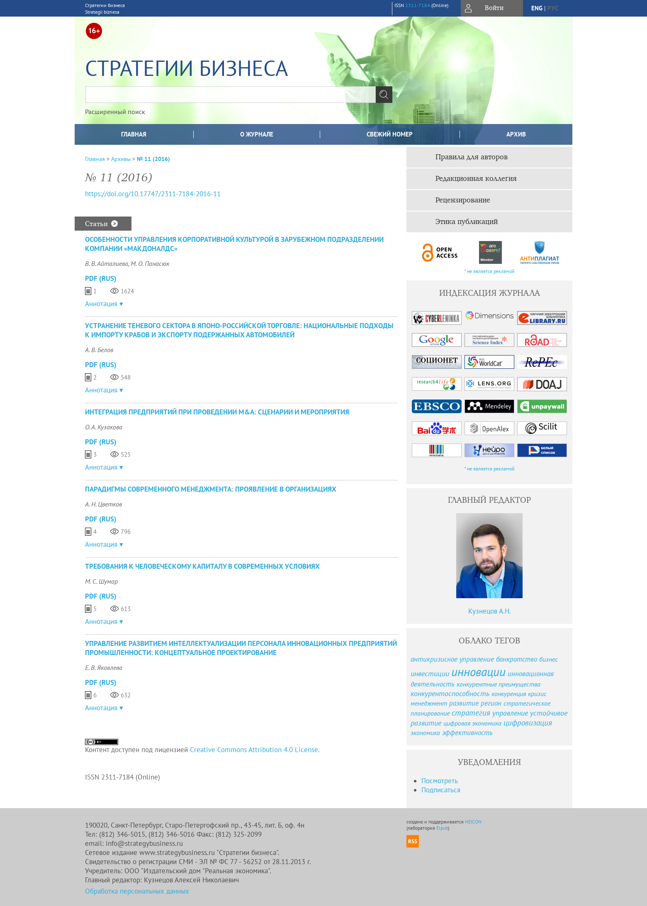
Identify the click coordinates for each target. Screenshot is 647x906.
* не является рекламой (490, 271)
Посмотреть (439, 780)
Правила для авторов (471, 157)
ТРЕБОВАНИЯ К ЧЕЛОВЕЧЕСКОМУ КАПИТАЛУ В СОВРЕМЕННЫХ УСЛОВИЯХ (202, 566)
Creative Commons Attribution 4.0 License (254, 749)
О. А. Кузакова (103, 427)
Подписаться (440, 789)
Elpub (442, 828)
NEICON (473, 821)
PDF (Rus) (101, 278)
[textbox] (230, 94)
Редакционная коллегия (476, 179)
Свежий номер (390, 134)
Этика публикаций (466, 222)
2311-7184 (417, 5)
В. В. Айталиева (106, 263)
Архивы (121, 159)
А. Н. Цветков (103, 504)
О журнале (256, 134)
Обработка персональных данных (137, 891)
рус (552, 8)
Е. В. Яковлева (103, 667)
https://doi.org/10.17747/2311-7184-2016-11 (153, 193)
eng (536, 8)
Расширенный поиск (115, 111)
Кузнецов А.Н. (489, 611)
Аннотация (101, 303)
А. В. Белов (99, 350)
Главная (133, 134)
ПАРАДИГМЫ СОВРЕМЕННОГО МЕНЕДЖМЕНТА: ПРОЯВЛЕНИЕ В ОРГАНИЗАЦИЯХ (210, 489)
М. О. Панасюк (150, 263)
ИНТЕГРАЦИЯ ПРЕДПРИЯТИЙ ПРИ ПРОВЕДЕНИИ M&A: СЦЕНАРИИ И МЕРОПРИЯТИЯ (217, 411)
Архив (516, 134)
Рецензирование (462, 200)
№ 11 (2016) (153, 159)
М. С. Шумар (101, 581)
